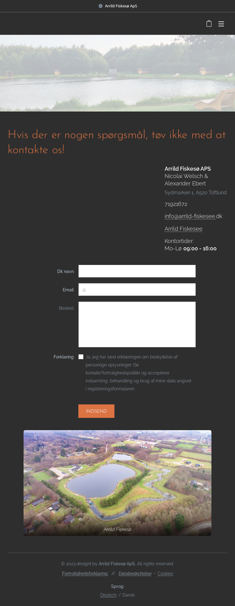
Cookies (165, 573)
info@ (171, 216)
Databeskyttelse (135, 573)
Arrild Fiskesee (183, 228)
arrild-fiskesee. (197, 216)
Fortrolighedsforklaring (85, 573)
